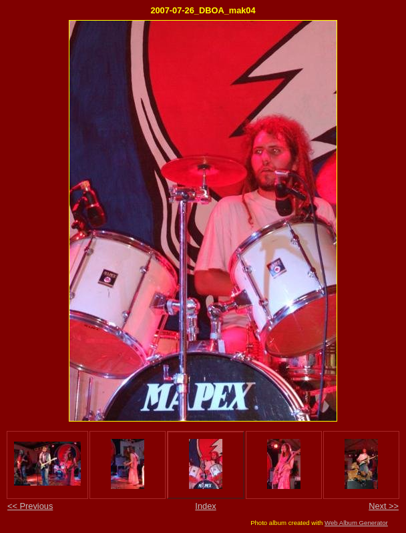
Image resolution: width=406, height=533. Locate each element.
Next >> (384, 506)
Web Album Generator (356, 522)
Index (205, 506)
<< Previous (30, 506)
